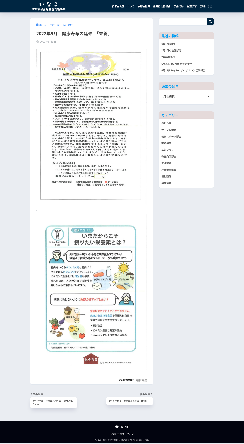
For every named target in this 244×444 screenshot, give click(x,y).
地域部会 (167, 154)
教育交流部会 (169, 168)
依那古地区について (123, 6)
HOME (122, 428)
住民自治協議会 (162, 6)
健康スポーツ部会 (172, 146)
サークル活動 (169, 139)
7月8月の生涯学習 (172, 52)
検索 (210, 21)
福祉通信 (141, 380)
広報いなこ (206, 6)
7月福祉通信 (169, 59)
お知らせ (167, 132)
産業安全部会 (169, 183)
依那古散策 (144, 6)
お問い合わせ (117, 434)
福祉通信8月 (169, 44)
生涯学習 (192, 6)
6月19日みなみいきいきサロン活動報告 (185, 76)
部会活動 (179, 6)
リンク (130, 434)
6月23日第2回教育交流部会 (178, 66)
